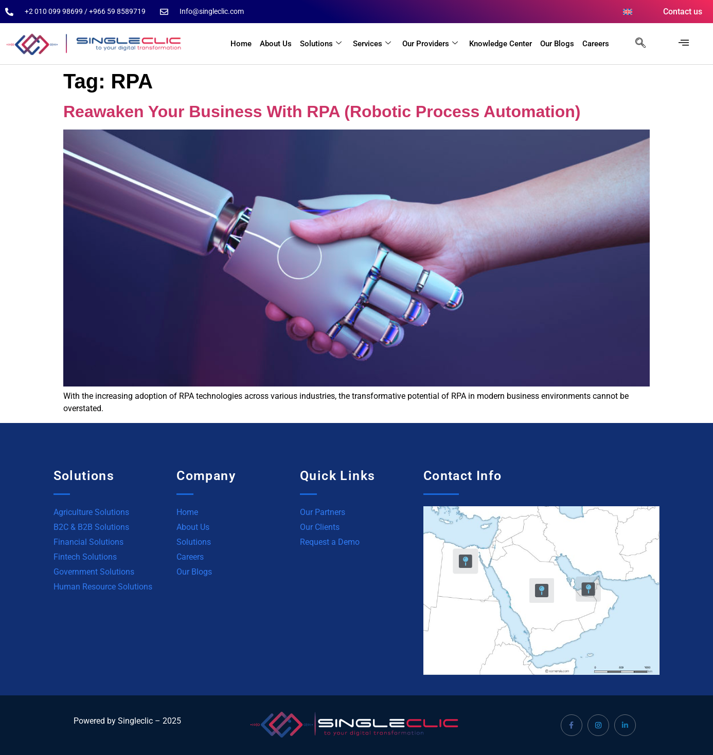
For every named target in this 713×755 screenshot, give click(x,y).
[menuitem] (627, 12)
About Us (276, 43)
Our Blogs (557, 43)
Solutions (321, 43)
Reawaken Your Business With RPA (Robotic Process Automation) (322, 111)
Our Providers (430, 43)
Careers (595, 43)
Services (372, 43)
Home (241, 43)
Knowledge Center (500, 43)
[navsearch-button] (635, 43)
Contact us (682, 11)
